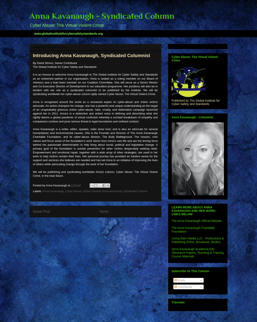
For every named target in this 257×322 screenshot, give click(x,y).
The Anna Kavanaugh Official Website (197, 221)
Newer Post (41, 211)
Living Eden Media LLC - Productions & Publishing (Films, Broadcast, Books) (198, 240)
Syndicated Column (135, 191)
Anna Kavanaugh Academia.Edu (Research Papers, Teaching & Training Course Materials (197, 252)
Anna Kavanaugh (53, 191)
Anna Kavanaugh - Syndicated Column (101, 16)
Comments (183, 287)
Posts (179, 280)
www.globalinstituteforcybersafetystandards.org (68, 33)
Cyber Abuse (73, 191)
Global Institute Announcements (102, 191)
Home (104, 211)
